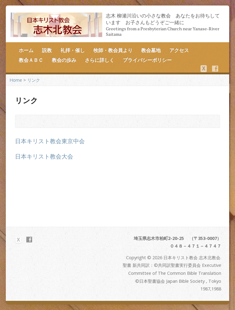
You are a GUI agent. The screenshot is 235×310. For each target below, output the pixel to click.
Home (15, 80)
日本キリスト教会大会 (44, 156)
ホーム (26, 50)
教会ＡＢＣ (31, 60)
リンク (33, 80)
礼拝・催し (72, 50)
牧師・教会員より (112, 50)
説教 (47, 50)
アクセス (179, 50)
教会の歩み (64, 60)
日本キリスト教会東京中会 (50, 141)
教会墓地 (151, 50)
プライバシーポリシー (147, 60)
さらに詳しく (99, 60)
